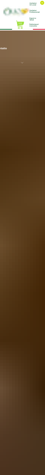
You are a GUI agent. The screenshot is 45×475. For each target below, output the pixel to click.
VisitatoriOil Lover (33, 4)
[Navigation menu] (42, 2)
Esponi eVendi (32, 19)
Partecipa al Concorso (34, 25)
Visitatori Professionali (34, 11)
